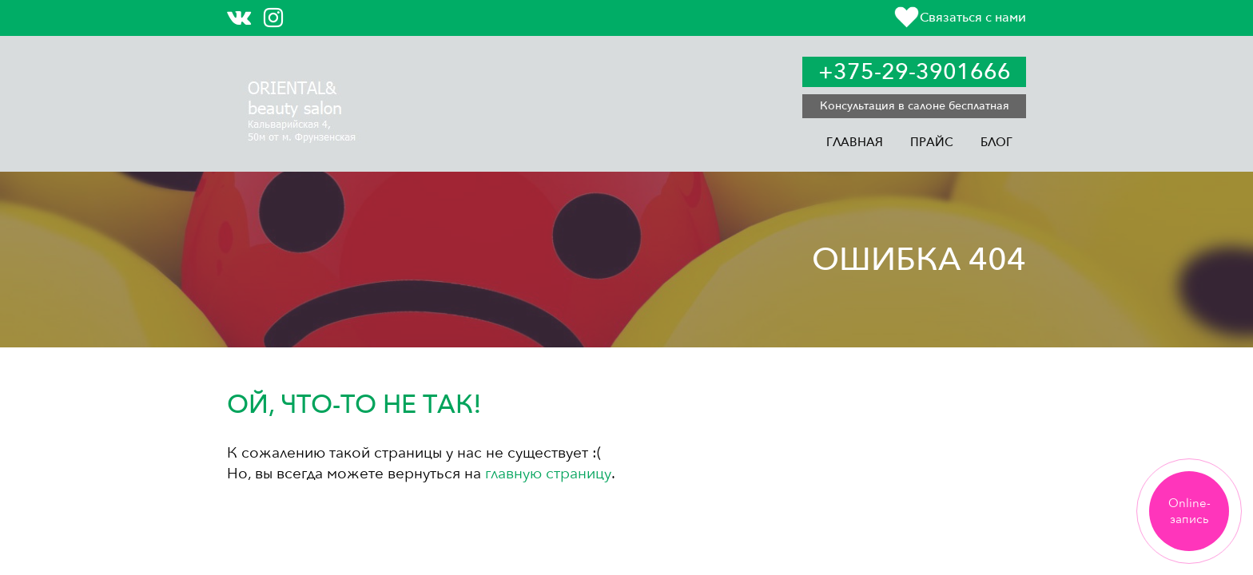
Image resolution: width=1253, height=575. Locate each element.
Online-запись (1189, 511)
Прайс (931, 142)
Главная (854, 142)
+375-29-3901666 (914, 72)
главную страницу (548, 473)
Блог (996, 142)
